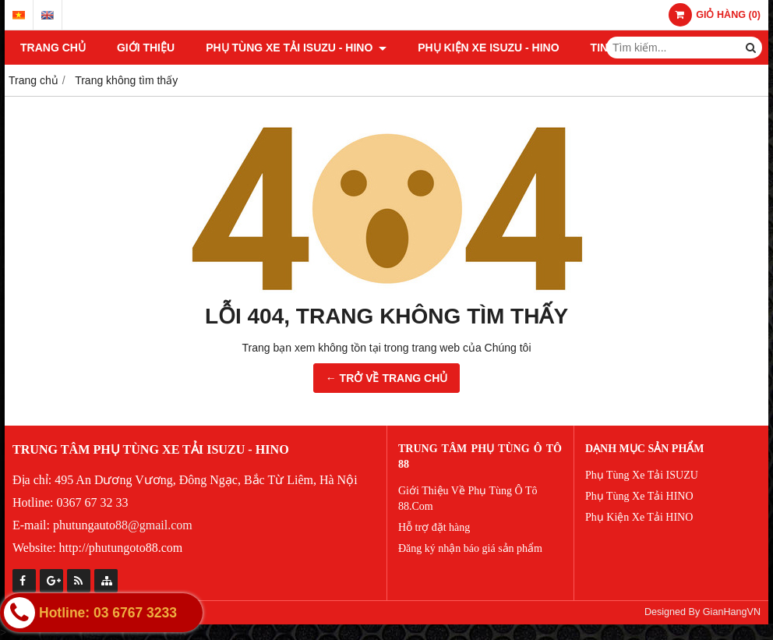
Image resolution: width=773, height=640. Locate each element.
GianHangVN (732, 611)
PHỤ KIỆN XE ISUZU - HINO (488, 47)
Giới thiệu (146, 47)
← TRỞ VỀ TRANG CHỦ (387, 378)
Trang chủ (53, 47)
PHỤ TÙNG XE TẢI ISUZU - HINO (296, 47)
